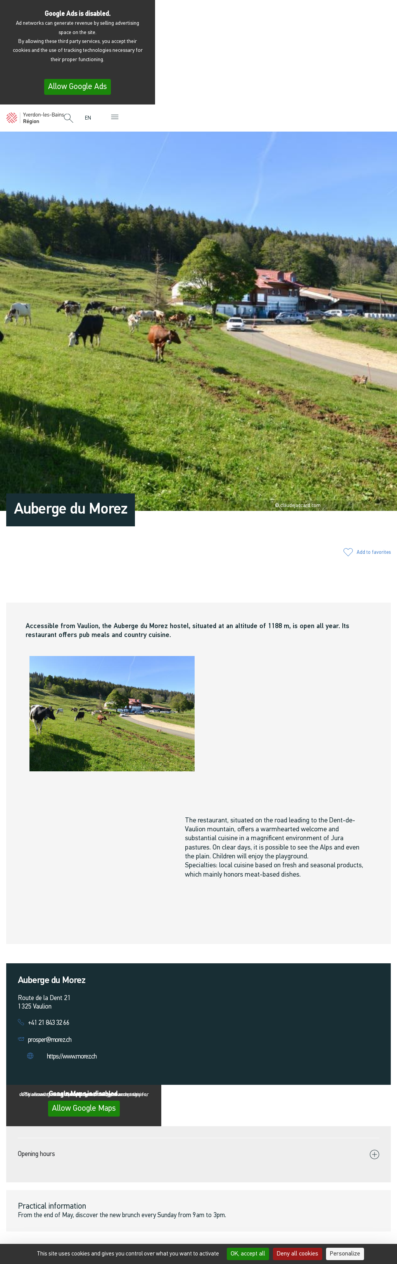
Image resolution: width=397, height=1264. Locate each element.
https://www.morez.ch (72, 1056)
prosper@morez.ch (49, 1040)
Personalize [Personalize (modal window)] (345, 1254)
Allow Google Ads (77, 87)
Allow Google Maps (84, 1109)
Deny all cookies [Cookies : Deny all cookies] (297, 1254)
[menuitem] (90, 118)
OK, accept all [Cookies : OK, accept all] (248, 1254)
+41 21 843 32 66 (48, 1023)
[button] (68, 118)
